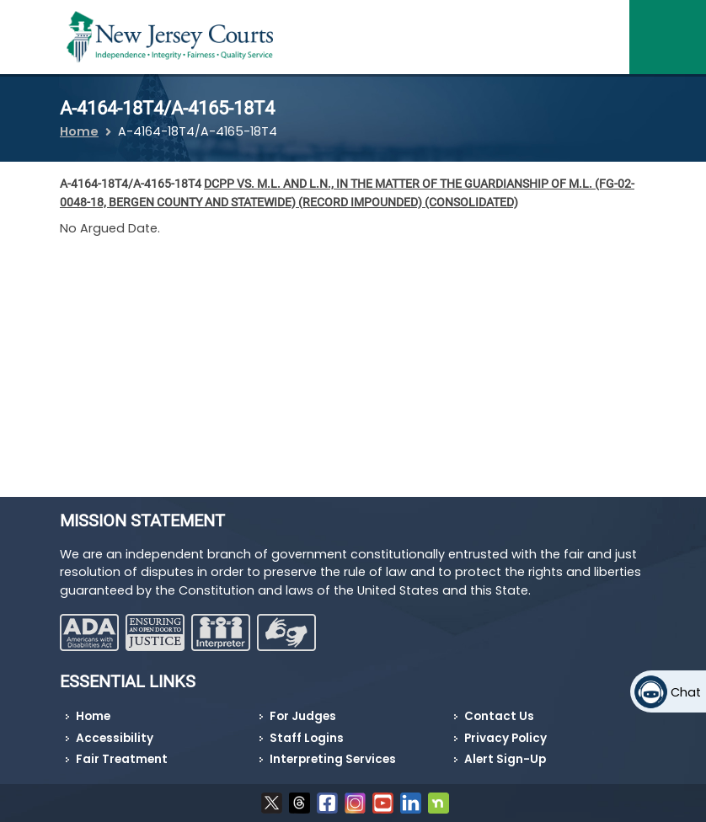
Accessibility (114, 738)
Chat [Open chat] (686, 692)
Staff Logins (307, 738)
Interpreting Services (333, 759)
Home (79, 131)
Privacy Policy (505, 738)
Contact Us (499, 716)
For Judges (303, 716)
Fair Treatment (122, 759)
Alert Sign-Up (505, 759)
